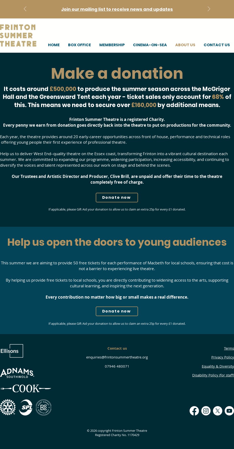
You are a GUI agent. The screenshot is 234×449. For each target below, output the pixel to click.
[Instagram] (206, 410)
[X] (217, 410)
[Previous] (25, 9)
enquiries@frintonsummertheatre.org (117, 357)
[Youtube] (229, 410)
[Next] (209, 9)
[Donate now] (117, 197)
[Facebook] (194, 410)
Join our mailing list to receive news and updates (117, 9)
